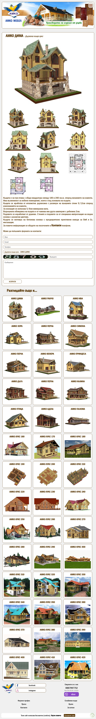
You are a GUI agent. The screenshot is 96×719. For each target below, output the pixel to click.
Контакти (56, 225)
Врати (71, 704)
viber (70, 694)
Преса (24, 704)
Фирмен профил (24, 700)
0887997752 (71, 687)
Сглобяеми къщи (71, 700)
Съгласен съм (69, 715)
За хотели (70, 707)
